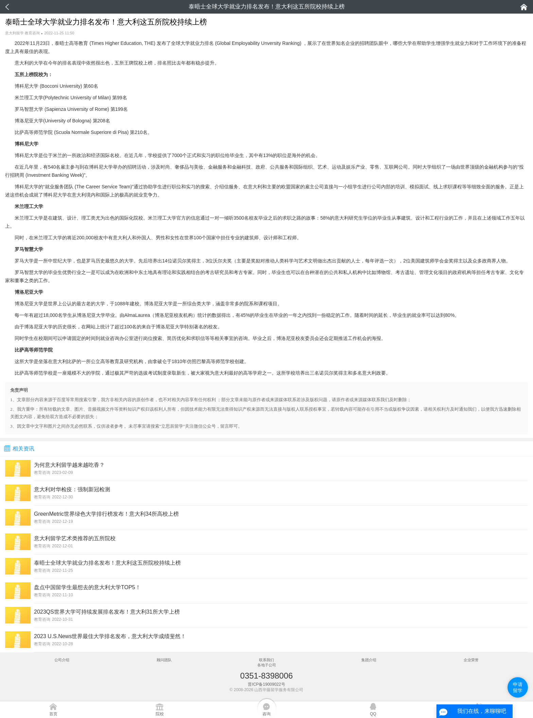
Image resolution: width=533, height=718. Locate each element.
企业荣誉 (471, 660)
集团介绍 (368, 660)
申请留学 (517, 687)
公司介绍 (61, 660)
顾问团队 (164, 660)
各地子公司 (266, 665)
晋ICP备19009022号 (266, 684)
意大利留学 (14, 33)
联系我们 (266, 660)
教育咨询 (32, 33)
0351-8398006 (266, 675)
